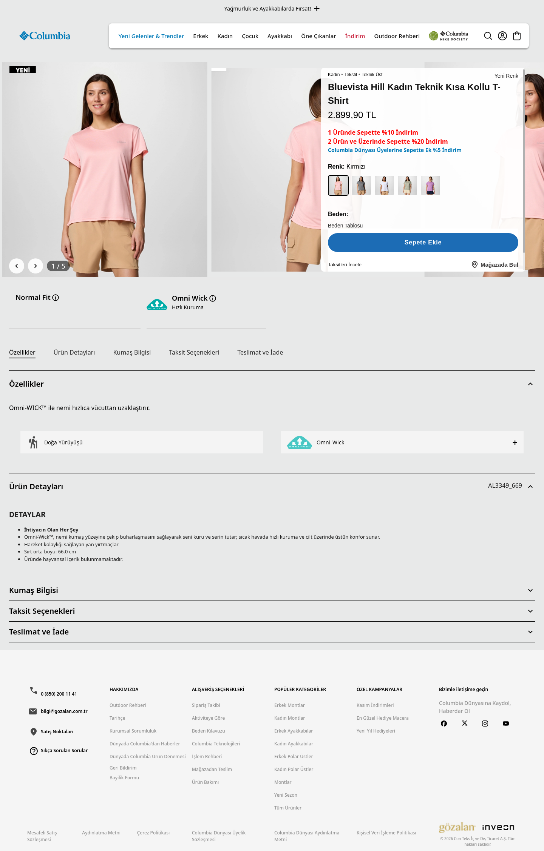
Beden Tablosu (345, 226)
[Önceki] (16, 265)
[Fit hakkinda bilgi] (55, 297)
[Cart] (517, 36)
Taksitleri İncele (345, 264)
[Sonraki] (35, 265)
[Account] (502, 36)
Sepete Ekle (423, 242)
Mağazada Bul (494, 264)
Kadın (334, 74)
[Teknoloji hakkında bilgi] (212, 298)
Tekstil (351, 74)
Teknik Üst (372, 74)
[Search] (488, 36)
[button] (272, 384)
